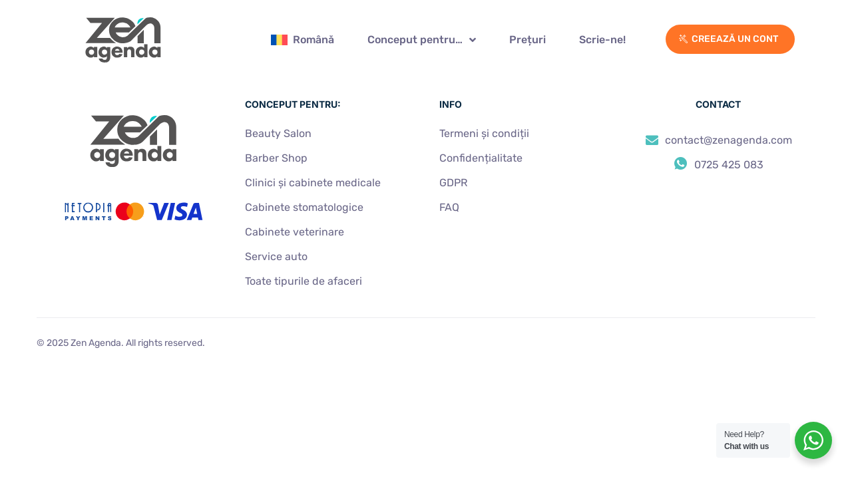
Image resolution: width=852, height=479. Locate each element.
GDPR (453, 182)
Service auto (276, 256)
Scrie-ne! (602, 39)
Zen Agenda (96, 343)
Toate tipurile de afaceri (303, 281)
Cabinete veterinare (294, 232)
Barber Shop (276, 158)
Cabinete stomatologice (304, 207)
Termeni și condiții (484, 133)
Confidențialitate (481, 158)
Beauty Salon (278, 133)
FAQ (449, 207)
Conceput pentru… (421, 40)
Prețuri (527, 39)
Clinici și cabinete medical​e (313, 182)
